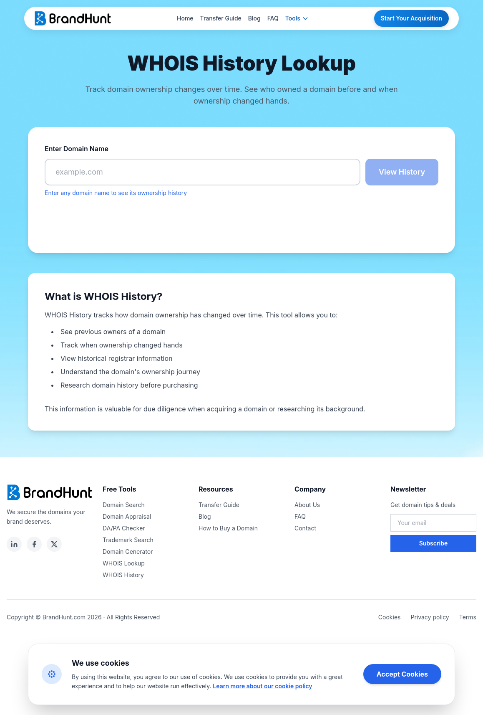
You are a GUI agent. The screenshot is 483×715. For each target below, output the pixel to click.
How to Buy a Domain (228, 528)
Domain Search (124, 504)
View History (402, 171)
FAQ (273, 18)
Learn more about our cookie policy (262, 686)
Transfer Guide (221, 18)
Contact (305, 528)
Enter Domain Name (76, 149)
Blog (254, 18)
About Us (307, 504)
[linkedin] (14, 544)
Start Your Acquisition (411, 18)
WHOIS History (123, 574)
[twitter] (54, 544)
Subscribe (433, 543)
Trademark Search (128, 539)
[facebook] (34, 544)
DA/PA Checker (124, 528)
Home (185, 18)
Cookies (389, 617)
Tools (297, 18)
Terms (467, 617)
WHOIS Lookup (124, 563)
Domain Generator (128, 551)
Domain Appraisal (127, 516)
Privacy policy (429, 617)
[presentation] (108, 220)
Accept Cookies (402, 674)
